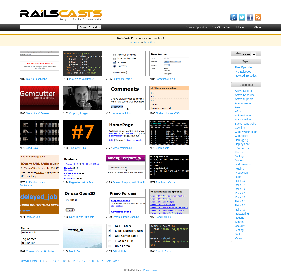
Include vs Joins (122, 113)
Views (238, 238)
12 (64, 261)
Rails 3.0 (240, 197)
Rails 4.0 (240, 209)
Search (239, 221)
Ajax (237, 107)
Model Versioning (122, 147)
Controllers (241, 135)
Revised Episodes (246, 75)
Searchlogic (162, 147)
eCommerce (242, 148)
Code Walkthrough (246, 131)
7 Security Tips (77, 147)
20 (102, 261)
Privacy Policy (150, 270)
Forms (239, 152)
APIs (238, 111)
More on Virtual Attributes (40, 251)
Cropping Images (79, 113)
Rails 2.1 (240, 185)
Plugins (239, 168)
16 (83, 261)
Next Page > (112, 261)
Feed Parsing (163, 216)
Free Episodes (244, 67)
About (257, 27)
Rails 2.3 (240, 193)
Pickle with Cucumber (81, 78)
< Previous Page (28, 261)
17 (88, 261)
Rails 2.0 (240, 180)
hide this (149, 42)
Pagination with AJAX (81, 182)
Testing (239, 230)
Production (241, 172)
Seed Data (32, 147)
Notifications (242, 27)
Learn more (133, 42)
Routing (239, 217)
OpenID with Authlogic (81, 216)
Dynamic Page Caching (126, 216)
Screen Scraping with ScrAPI (129, 182)
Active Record (243, 90)
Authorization (243, 119)
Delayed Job (33, 216)
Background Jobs (245, 123)
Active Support (244, 99)
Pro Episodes (243, 71)
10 (54, 261)
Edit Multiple (119, 251)
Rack (238, 176)
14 (74, 261)
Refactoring (242, 213)
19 (98, 261)
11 (59, 261)
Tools (238, 234)
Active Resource (245, 94)
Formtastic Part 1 (165, 78)
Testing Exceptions (36, 78)
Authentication (243, 115)
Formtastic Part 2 (122, 78)
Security (240, 225)
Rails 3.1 (240, 201)
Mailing (239, 156)
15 (78, 261)
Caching (240, 127)
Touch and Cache (165, 182)
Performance (243, 164)
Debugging (241, 140)
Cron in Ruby (163, 251)
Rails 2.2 (240, 189)
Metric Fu (74, 251)
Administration (243, 103)
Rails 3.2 (240, 205)
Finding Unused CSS (168, 113)
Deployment (242, 144)
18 (93, 261)
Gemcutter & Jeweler (38, 113)
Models (239, 160)
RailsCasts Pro (221, 27)
